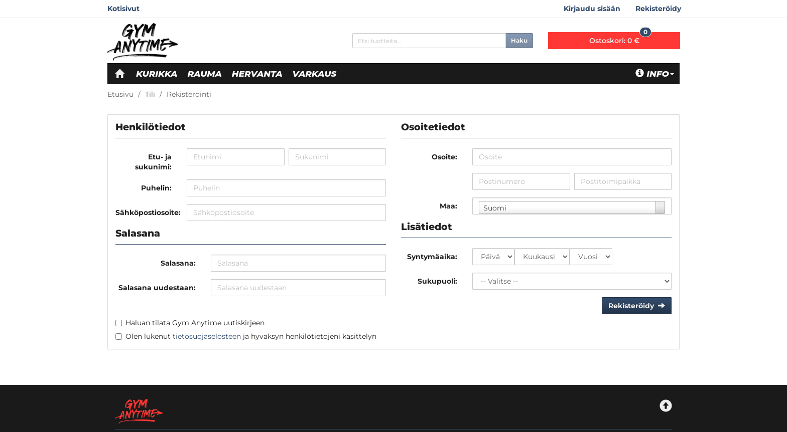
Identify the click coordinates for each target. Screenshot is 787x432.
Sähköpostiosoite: (147, 212)
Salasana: (178, 263)
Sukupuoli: (437, 281)
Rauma (204, 74)
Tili (150, 94)
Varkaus (315, 74)
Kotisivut (123, 8)
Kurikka (156, 74)
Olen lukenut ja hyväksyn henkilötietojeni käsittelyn (250, 336)
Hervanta (257, 74)
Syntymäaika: (432, 256)
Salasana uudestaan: (157, 287)
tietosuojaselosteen (207, 336)
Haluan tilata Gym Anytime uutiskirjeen (195, 322)
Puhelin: (156, 187)
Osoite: (444, 156)
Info (654, 74)
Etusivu (120, 94)
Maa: (448, 205)
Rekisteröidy (658, 8)
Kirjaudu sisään (592, 8)
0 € (620, 38)
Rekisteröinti (189, 94)
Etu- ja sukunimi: (153, 161)
